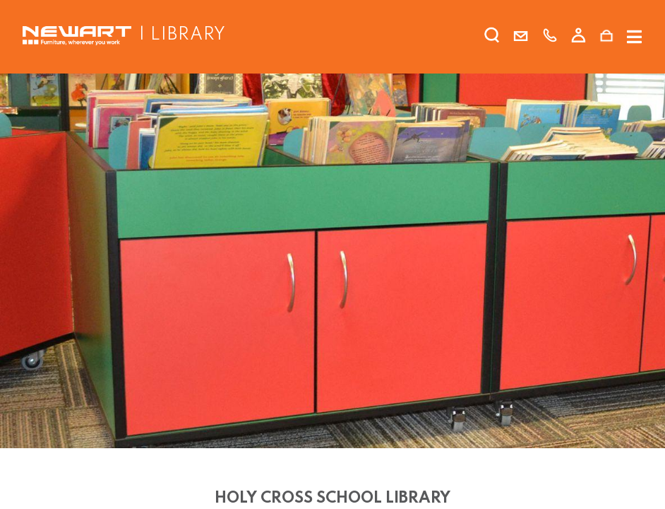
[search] (492, 38)
